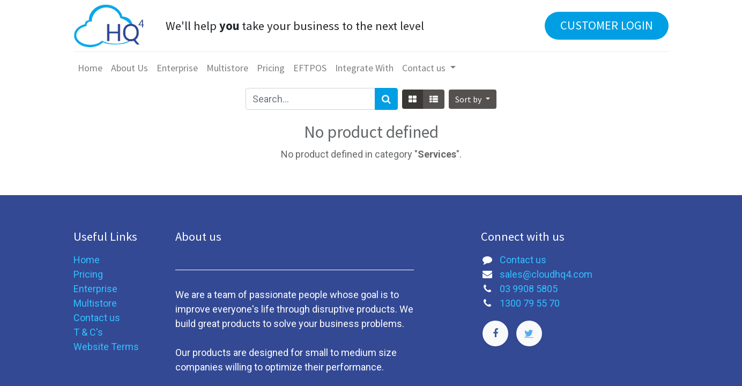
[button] (472, 99)
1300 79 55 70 (530, 303)
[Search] (386, 99)
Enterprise (95, 288)
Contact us (96, 317)
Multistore (95, 303)
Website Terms (106, 346)
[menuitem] (90, 67)
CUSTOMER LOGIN (606, 25)
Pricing (88, 274)
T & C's (88, 332)
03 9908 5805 (529, 288)
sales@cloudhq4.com (546, 274)
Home (86, 259)
